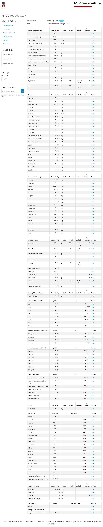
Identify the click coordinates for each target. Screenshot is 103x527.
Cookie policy (7, 36)
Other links (6, 44)
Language (4, 75)
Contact (5, 40)
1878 (92, 81)
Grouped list (7, 59)
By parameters (8, 63)
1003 (92, 34)
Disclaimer (6, 29)
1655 (92, 389)
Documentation (8, 26)
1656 (92, 46)
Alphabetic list (8, 54)
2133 (92, 274)
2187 (92, 495)
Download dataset (9, 33)
